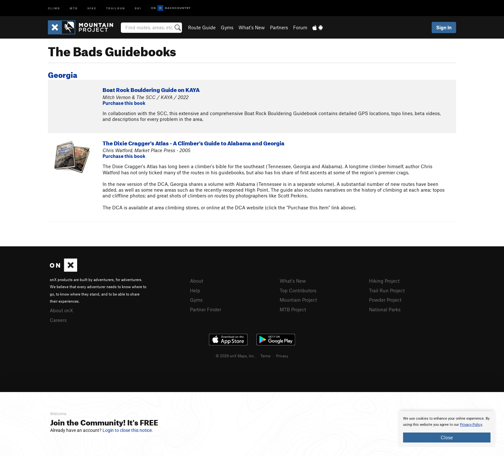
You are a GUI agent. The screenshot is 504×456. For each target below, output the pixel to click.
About (196, 281)
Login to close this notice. (128, 430)
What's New (252, 27)
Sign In (444, 27)
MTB (74, 8)
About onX (61, 310)
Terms (265, 355)
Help (195, 290)
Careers (58, 320)
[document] (447, 428)
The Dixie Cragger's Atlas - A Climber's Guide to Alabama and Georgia (193, 142)
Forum (300, 27)
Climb (54, 8)
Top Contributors (298, 290)
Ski (138, 8)
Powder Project (385, 300)
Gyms (227, 27)
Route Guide (202, 27)
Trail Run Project (387, 290)
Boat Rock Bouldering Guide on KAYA (151, 89)
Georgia (62, 74)
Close (447, 437)
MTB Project (293, 309)
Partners (279, 27)
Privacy (282, 355)
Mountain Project (298, 300)
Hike (91, 8)
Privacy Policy (471, 425)
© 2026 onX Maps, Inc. (235, 355)
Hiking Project (384, 281)
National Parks (385, 309)
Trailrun (115, 8)
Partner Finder (205, 309)
